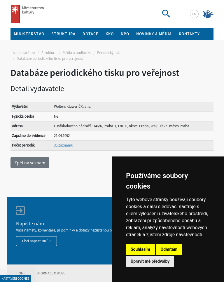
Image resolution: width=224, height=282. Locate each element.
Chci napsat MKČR (36, 241)
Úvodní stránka (23, 52)
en (194, 14)
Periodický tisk (108, 52)
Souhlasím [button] (140, 249)
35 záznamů (63, 145)
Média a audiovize (77, 52)
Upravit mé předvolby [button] (150, 261)
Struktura (49, 52)
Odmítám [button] (169, 249)
